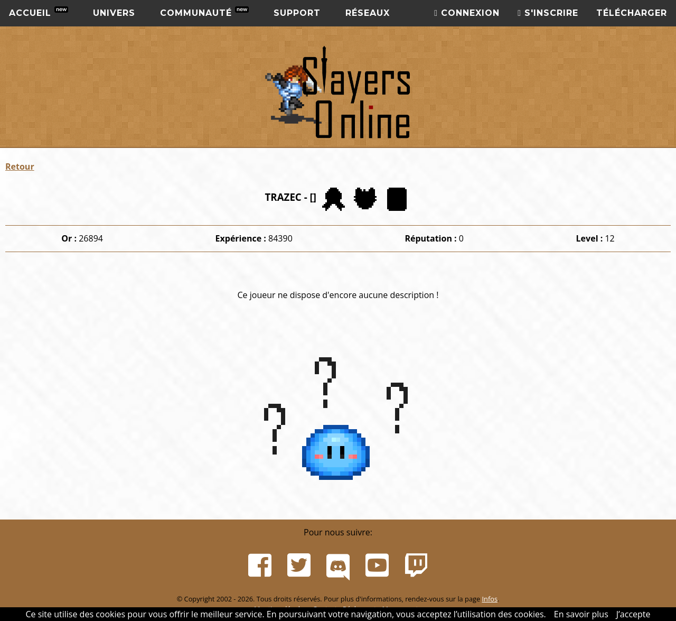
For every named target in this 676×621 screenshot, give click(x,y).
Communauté (204, 12)
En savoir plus (581, 614)
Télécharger (631, 13)
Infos (489, 599)
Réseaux (367, 13)
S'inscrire (548, 13)
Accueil (38, 12)
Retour (19, 166)
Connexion (467, 13)
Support (297, 13)
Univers (114, 13)
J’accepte (633, 614)
